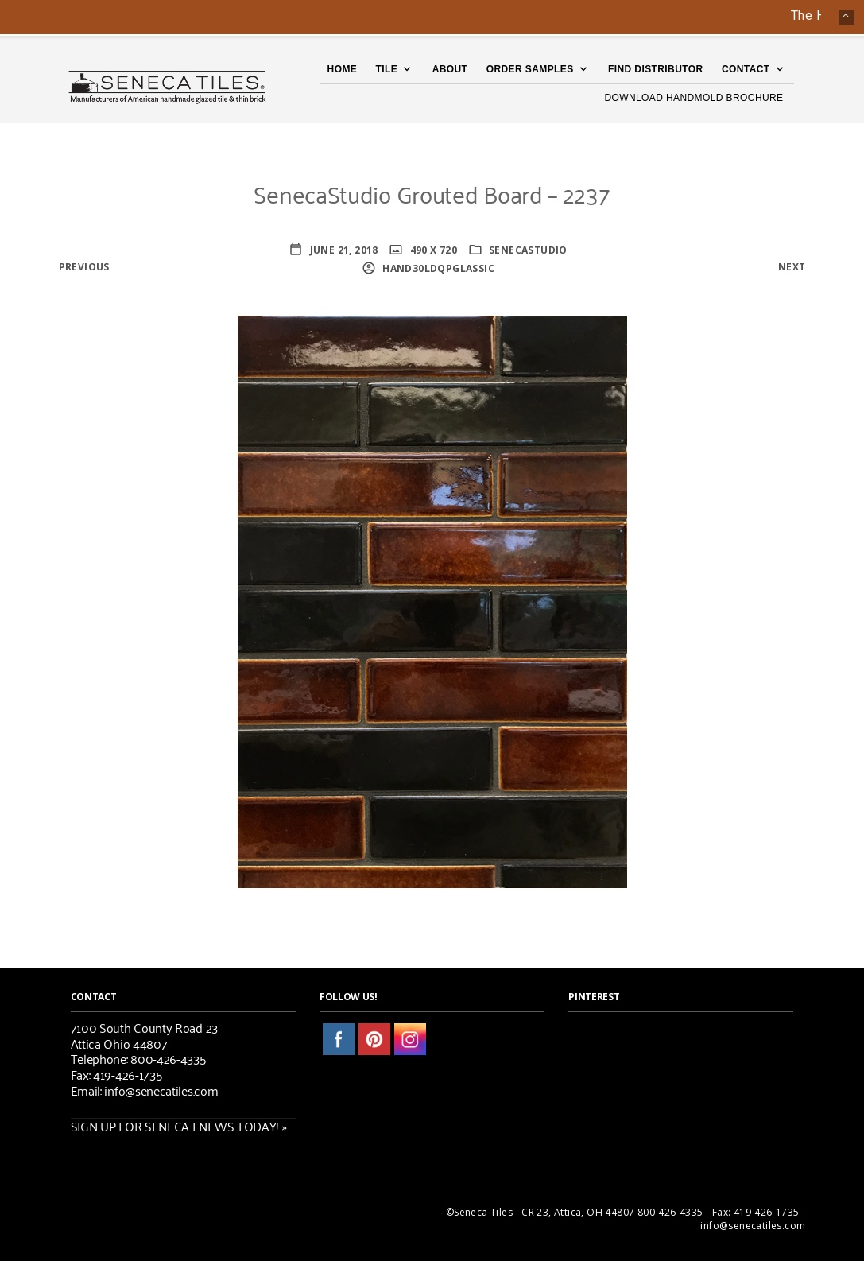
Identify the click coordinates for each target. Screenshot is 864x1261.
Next (792, 267)
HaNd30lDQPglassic (437, 268)
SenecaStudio (528, 250)
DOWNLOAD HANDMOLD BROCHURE (693, 97)
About (450, 69)
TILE (387, 69)
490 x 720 (432, 250)
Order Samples (530, 69)
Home (342, 69)
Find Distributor (655, 69)
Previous (84, 267)
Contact (746, 69)
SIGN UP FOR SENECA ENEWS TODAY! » (179, 1126)
